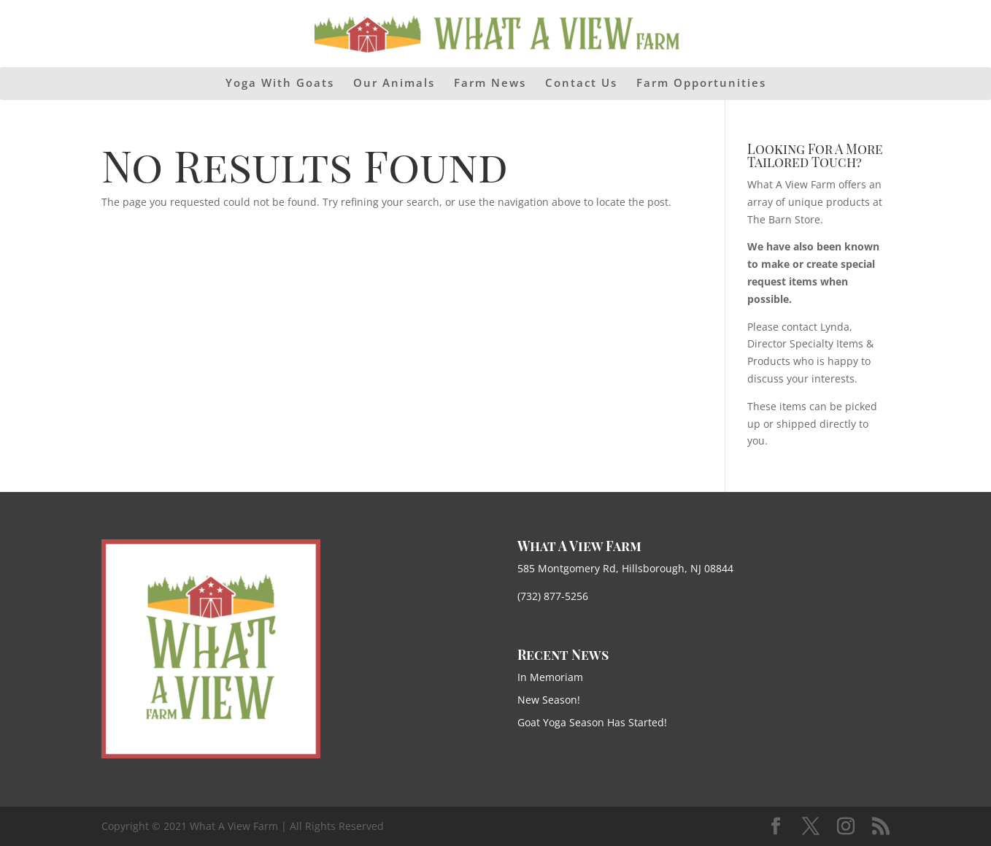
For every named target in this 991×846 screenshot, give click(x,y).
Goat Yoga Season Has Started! (592, 722)
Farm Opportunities (701, 83)
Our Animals (394, 83)
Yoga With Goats (279, 83)
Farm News (490, 83)
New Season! (548, 700)
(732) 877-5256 (552, 596)
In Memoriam (550, 677)
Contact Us (581, 83)
